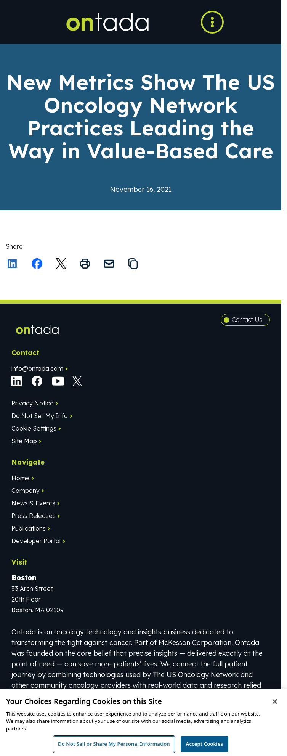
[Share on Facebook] (37, 263)
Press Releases (33, 516)
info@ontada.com (37, 368)
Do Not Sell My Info (39, 416)
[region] (143, 722)
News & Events (33, 503)
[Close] (274, 701)
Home (20, 478)
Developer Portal (36, 541)
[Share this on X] (61, 263)
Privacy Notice (32, 403)
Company (25, 490)
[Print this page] (85, 263)
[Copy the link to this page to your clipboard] (133, 263)
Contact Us (247, 319)
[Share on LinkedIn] (13, 263)
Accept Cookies (204, 743)
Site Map (24, 441)
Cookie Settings (33, 428)
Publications (28, 528)
